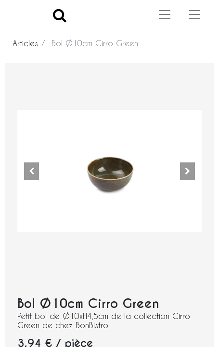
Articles (25, 43)
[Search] (59, 14)
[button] (31, 171)
